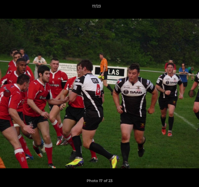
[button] (180, 7)
